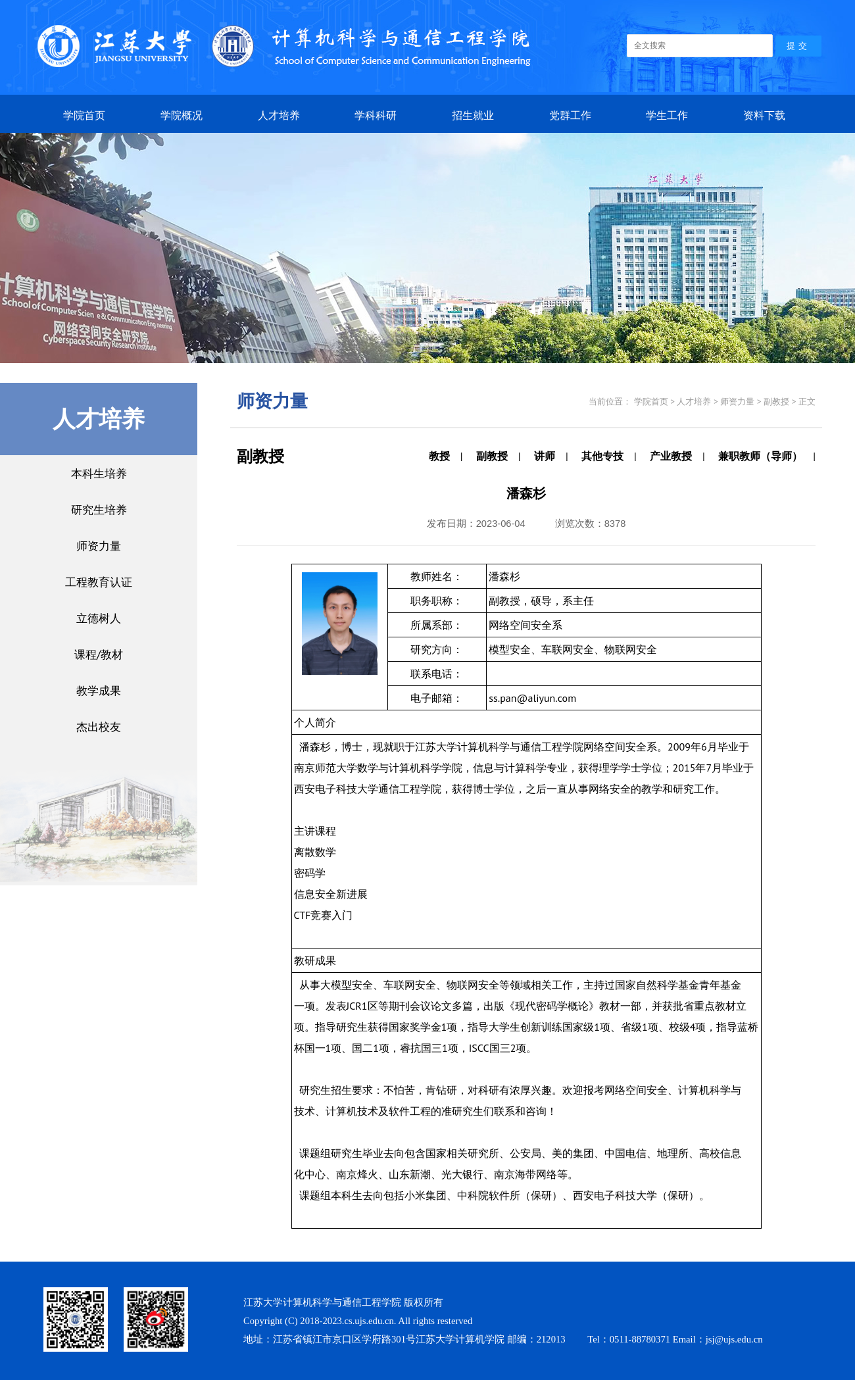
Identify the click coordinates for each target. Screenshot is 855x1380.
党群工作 (570, 115)
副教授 (492, 455)
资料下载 (764, 115)
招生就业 (473, 115)
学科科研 (375, 115)
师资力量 (98, 545)
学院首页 (84, 115)
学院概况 (181, 115)
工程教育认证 (98, 581)
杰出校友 (98, 726)
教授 (439, 455)
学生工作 (667, 115)
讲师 (544, 455)
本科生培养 (99, 473)
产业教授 (671, 455)
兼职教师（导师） (760, 455)
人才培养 (279, 115)
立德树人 (98, 618)
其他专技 (602, 455)
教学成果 (98, 690)
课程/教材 (98, 654)
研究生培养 (99, 509)
